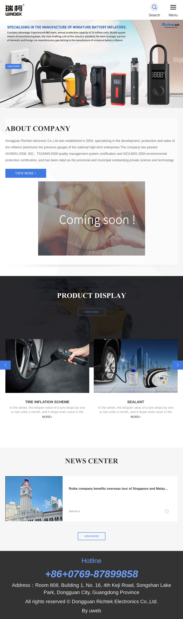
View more (91, 311)
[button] (92, 102)
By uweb (91, 610)
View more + (25, 173)
